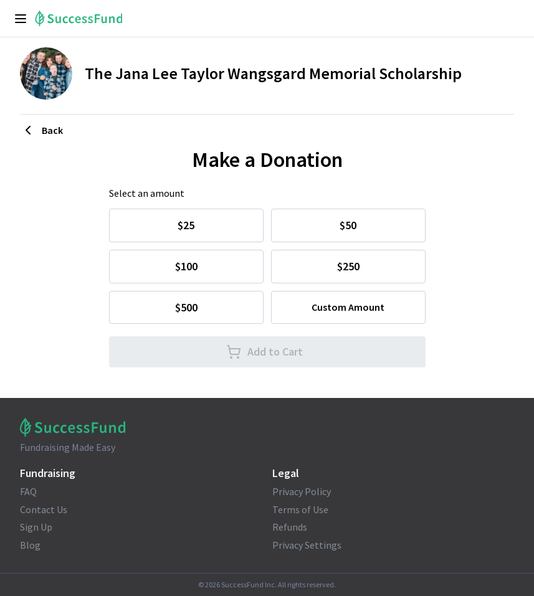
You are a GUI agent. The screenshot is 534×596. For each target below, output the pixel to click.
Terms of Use (300, 509)
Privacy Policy (301, 491)
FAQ (28, 491)
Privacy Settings (306, 545)
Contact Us (43, 509)
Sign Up (36, 527)
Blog (30, 545)
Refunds (289, 527)
